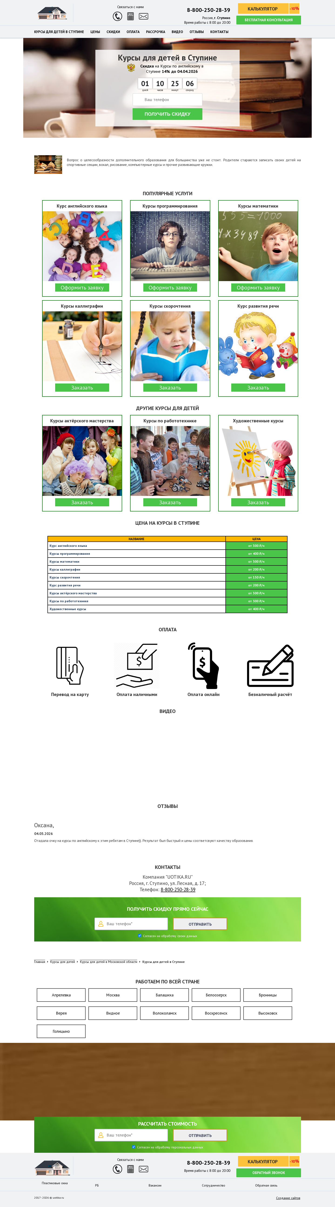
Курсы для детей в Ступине (59, 32)
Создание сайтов (288, 1198)
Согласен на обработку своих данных (169, 936)
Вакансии (155, 1185)
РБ (97, 1185)
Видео (177, 32)
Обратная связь (266, 1185)
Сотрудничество (213, 1185)
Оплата (133, 32)
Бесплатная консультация (269, 20)
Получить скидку (168, 114)
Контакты (219, 32)
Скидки (113, 32)
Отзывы (197, 32)
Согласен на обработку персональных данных (169, 1147)
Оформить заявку (82, 287)
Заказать (82, 387)
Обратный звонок (268, 1172)
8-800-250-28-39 (208, 9)
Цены (95, 32)
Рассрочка (155, 32)
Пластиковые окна (55, 1183)
